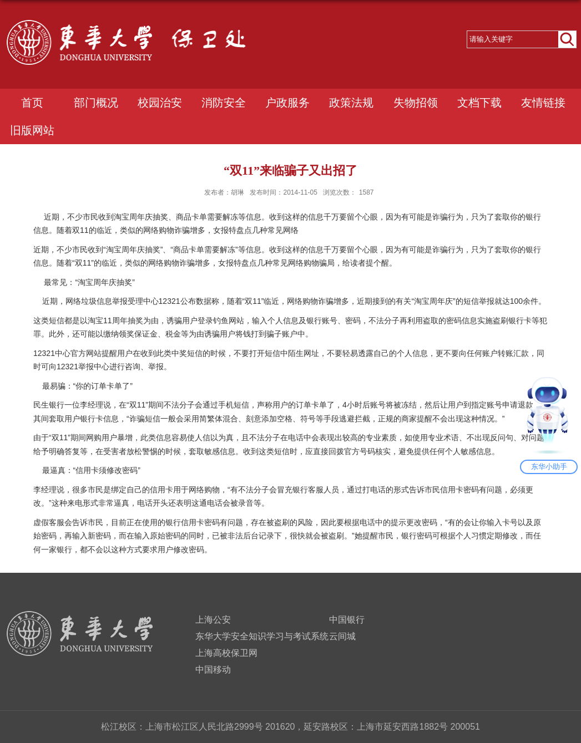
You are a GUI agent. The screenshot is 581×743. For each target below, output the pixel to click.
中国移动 (213, 669)
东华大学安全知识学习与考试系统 (262, 636)
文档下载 (479, 102)
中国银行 (347, 619)
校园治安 (160, 102)
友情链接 (543, 102)
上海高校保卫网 (226, 653)
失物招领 (415, 102)
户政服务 (287, 102)
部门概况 (96, 102)
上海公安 (213, 619)
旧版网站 (32, 130)
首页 (32, 102)
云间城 (342, 636)
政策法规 (351, 102)
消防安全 (223, 102)
